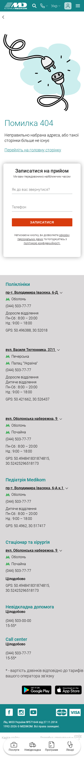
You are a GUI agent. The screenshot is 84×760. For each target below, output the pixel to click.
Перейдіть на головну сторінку (32, 150)
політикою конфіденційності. (42, 243)
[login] (67, 8)
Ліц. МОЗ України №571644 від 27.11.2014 (30, 722)
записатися (42, 222)
